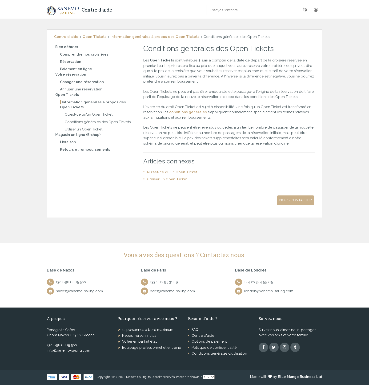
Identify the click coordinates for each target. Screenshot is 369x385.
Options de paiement (209, 341)
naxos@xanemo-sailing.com (79, 291)
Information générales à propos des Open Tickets (155, 37)
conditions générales (188, 112)
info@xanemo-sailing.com (68, 350)
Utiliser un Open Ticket (83, 129)
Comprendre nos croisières (84, 54)
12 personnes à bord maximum (147, 330)
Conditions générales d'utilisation (219, 353)
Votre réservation (70, 74)
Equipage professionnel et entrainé (151, 347)
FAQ (195, 330)
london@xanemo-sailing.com (268, 291)
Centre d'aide (66, 37)
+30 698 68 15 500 (71, 282)
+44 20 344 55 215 (258, 282)
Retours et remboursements (85, 149)
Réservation (70, 62)
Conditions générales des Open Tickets (98, 122)
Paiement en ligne (76, 69)
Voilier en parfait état (139, 341)
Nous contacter (295, 200)
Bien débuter (66, 47)
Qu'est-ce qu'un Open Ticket (88, 114)
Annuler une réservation (81, 89)
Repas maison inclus (139, 335)
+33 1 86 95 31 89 (164, 282)
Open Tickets (94, 37)
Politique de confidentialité (214, 347)
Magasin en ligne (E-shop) (77, 135)
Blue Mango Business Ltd (300, 377)
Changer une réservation (82, 82)
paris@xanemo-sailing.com (172, 291)
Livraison (68, 142)
